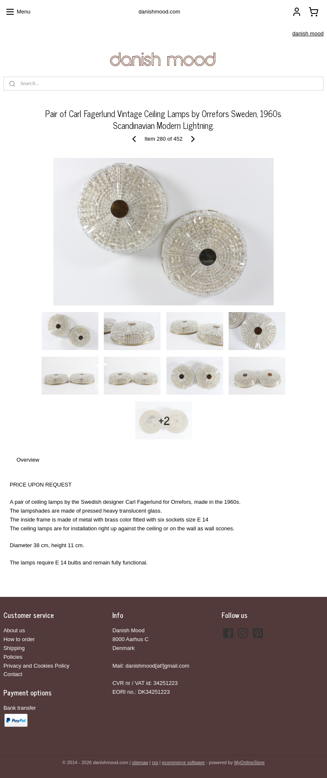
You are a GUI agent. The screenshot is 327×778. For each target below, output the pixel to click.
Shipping (14, 648)
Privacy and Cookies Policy (36, 666)
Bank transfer (19, 708)
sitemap (140, 762)
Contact (12, 674)
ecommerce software (183, 762)
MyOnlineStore (249, 762)
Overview (27, 460)
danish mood (307, 33)
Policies (12, 657)
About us (14, 630)
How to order (18, 639)
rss (155, 762)
